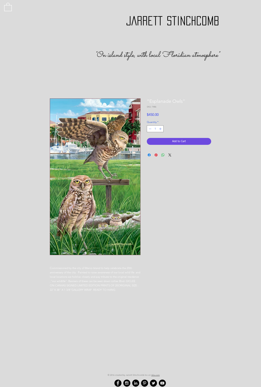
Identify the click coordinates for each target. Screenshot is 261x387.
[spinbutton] (155, 129)
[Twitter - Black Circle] (153, 383)
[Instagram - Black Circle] (126, 383)
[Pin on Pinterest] (156, 155)
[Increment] (160, 129)
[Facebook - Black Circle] (117, 383)
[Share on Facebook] (149, 155)
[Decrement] (149, 129)
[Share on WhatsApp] (163, 155)
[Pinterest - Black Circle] (144, 383)
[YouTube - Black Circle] (162, 383)
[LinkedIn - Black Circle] (135, 383)
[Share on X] (170, 155)
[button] (8, 6)
